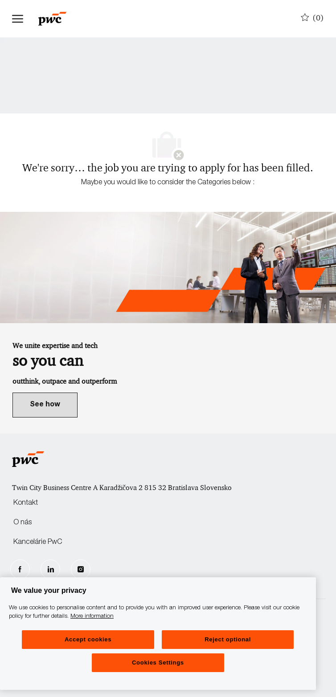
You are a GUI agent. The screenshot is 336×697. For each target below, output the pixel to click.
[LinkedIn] (50, 569)
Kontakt (25, 503)
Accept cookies (88, 639)
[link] (45, 405)
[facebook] (20, 569)
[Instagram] (80, 569)
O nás (22, 523)
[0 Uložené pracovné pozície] (312, 18)
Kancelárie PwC (37, 542)
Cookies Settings (158, 662)
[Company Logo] (56, 18)
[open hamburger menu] (17, 18)
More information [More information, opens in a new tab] (92, 617)
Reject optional (228, 639)
